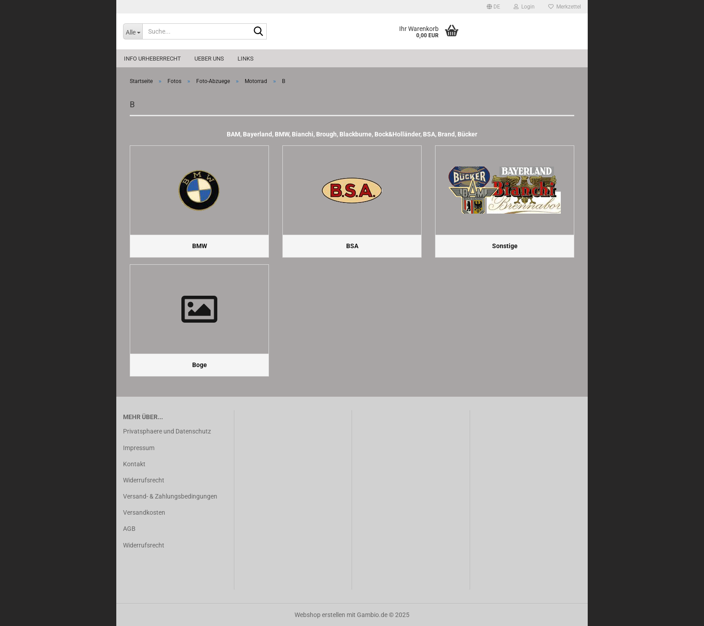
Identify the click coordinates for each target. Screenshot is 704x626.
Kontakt (134, 464)
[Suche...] (132, 31)
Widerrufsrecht (143, 480)
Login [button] (524, 7)
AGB (129, 528)
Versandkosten (144, 512)
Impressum (138, 447)
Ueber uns (209, 58)
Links (246, 58)
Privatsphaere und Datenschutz (167, 431)
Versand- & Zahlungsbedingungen (170, 496)
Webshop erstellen (320, 614)
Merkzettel (564, 7)
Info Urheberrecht (152, 58)
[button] (493, 6)
